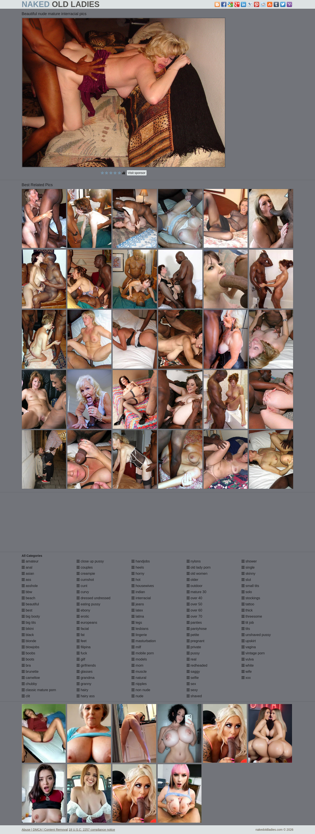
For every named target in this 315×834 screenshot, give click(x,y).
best (27, 610)
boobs (28, 653)
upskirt (249, 641)
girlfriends (86, 665)
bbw (27, 592)
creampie (86, 573)
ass (26, 580)
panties (194, 622)
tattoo (248, 604)
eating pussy (88, 604)
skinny (249, 573)
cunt (82, 586)
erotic (83, 616)
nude (137, 696)
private (194, 647)
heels (137, 567)
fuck (82, 653)
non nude (140, 690)
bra (26, 665)
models (139, 659)
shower (249, 561)
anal (27, 567)
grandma (85, 678)
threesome (252, 616)
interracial (141, 598)
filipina (84, 647)
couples (85, 567)
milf (136, 647)
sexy (192, 690)
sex (191, 684)
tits (246, 629)
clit (26, 696)
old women (197, 573)
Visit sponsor (136, 173)
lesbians (139, 629)
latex (137, 610)
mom (137, 665)
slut (246, 580)
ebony (83, 610)
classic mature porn (39, 690)
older (192, 580)
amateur (30, 561)
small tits (250, 586)
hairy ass (85, 696)
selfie (193, 678)
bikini (28, 629)
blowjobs (30, 647)
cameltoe (31, 678)
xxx (246, 678)
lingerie (139, 635)
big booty (31, 616)
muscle (139, 671)
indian (138, 592)
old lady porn (199, 567)
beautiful (30, 604)
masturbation (143, 641)
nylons (194, 561)
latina (137, 616)
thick (247, 610)
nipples (139, 684)
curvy (83, 592)
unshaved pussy (256, 635)
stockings (251, 598)
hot (135, 580)
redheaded (197, 665)
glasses (85, 671)
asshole (30, 586)
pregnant (196, 641)
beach (28, 598)
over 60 (194, 610)
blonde (29, 641)
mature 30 (196, 592)
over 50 (194, 604)
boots (28, 659)
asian (28, 573)
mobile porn (142, 653)
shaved (194, 696)
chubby (29, 684)
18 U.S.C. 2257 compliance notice (92, 829)
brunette (30, 671)
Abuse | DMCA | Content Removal (45, 829)
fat (80, 635)
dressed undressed (93, 598)
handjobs (140, 561)
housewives (142, 586)
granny (84, 684)
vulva (248, 659)
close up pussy (90, 561)
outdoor (195, 586)
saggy (193, 671)
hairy (82, 690)
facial (83, 629)
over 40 (194, 598)
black (28, 635)
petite (193, 635)
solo (247, 592)
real (191, 659)
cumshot (85, 580)
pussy (193, 653)
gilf (81, 659)
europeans (87, 622)
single (248, 567)
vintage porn (253, 653)
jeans (137, 604)
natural (138, 678)
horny (137, 573)
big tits (29, 622)
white (248, 665)
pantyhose (197, 629)
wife (247, 671)
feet (81, 641)
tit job (248, 622)
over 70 (194, 616)
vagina (249, 647)
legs (136, 622)
